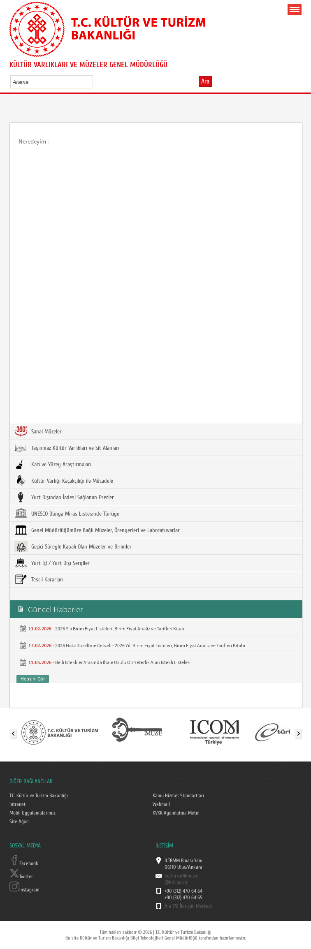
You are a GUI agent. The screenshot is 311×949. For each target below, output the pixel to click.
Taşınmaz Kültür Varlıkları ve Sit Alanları (66, 448)
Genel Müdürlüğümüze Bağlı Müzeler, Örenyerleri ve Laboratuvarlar (97, 530)
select (95, 81)
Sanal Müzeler (38, 431)
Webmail (161, 804)
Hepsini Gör (33, 679)
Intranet (17, 804)
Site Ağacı (19, 821)
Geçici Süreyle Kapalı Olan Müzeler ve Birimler (73, 546)
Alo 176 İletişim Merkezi (188, 906)
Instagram (24, 890)
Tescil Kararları (38, 579)
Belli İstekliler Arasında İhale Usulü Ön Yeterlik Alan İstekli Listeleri (122, 662)
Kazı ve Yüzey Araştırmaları (52, 464)
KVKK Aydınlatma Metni (176, 813)
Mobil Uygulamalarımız (32, 813)
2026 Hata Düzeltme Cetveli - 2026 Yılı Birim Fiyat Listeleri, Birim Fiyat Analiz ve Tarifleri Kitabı (150, 645)
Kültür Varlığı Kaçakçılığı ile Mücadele (63, 480)
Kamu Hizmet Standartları (178, 796)
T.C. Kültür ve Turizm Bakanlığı (38, 796)
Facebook (23, 863)
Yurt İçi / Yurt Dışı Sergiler (52, 563)
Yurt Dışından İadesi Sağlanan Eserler (64, 497)
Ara (205, 81)
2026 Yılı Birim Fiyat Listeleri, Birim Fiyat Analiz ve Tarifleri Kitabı (120, 628)
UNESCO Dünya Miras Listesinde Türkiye (66, 513)
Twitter (21, 877)
